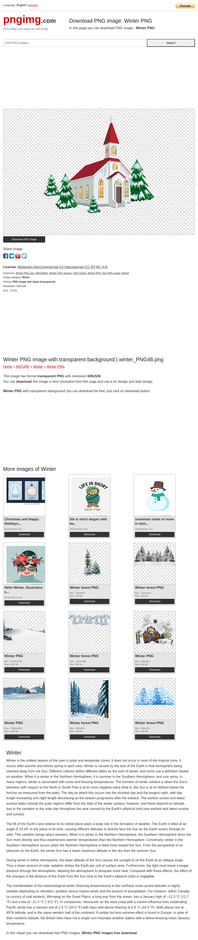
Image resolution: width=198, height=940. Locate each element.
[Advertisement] (99, 79)
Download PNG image (24, 239)
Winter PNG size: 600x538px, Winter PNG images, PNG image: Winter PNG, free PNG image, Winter (72, 273)
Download (24, 534)
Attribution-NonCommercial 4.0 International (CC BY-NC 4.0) (62, 267)
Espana (33, 5)
